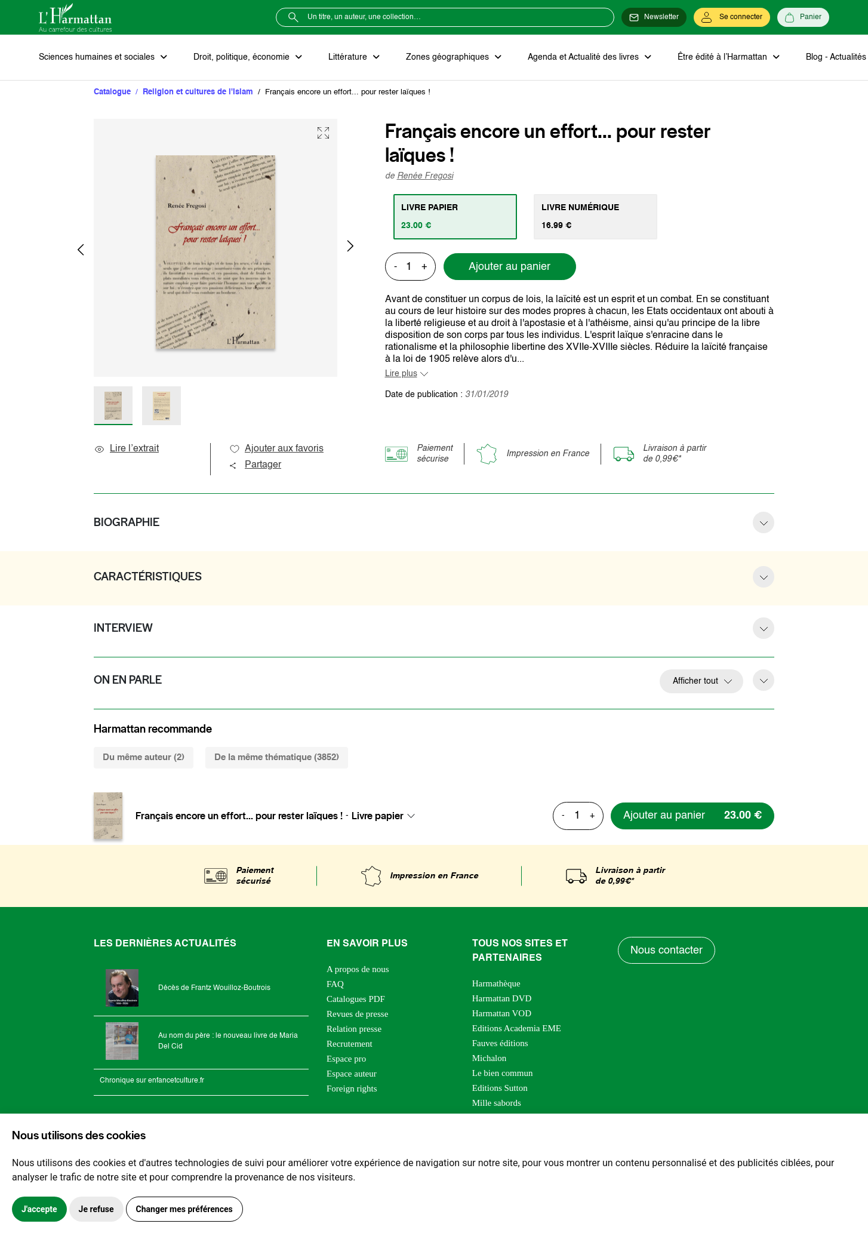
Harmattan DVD (502, 998)
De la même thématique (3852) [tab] (276, 757)
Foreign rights (352, 1088)
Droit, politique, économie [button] (242, 57)
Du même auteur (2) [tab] (143, 757)
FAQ (335, 984)
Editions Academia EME (516, 1028)
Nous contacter (666, 950)
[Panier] (803, 17)
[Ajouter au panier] (692, 816)
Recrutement (350, 1044)
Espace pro (346, 1058)
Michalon (489, 1058)
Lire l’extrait (126, 449)
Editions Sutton (500, 1088)
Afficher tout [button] (695, 681)
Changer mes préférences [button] (184, 1209)
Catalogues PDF (356, 999)
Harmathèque (496, 983)
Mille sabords (496, 1103)
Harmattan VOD (501, 1013)
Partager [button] (255, 465)
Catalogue (112, 92)
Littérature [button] (349, 57)
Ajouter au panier (509, 267)
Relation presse (354, 1029)
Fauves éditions (500, 1043)
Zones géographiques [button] (448, 57)
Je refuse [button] (96, 1209)
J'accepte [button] (39, 1209)
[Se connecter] (732, 17)
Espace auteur (352, 1073)
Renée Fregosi (425, 176)
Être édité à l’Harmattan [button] (723, 57)
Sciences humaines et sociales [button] (98, 57)
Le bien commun (502, 1073)
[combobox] (387, 815)
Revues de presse (357, 1014)
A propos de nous (358, 969)
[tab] (455, 216)
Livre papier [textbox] (378, 815)
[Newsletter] (654, 17)
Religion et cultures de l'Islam (198, 92)
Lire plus (401, 374)
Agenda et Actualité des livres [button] (584, 57)
